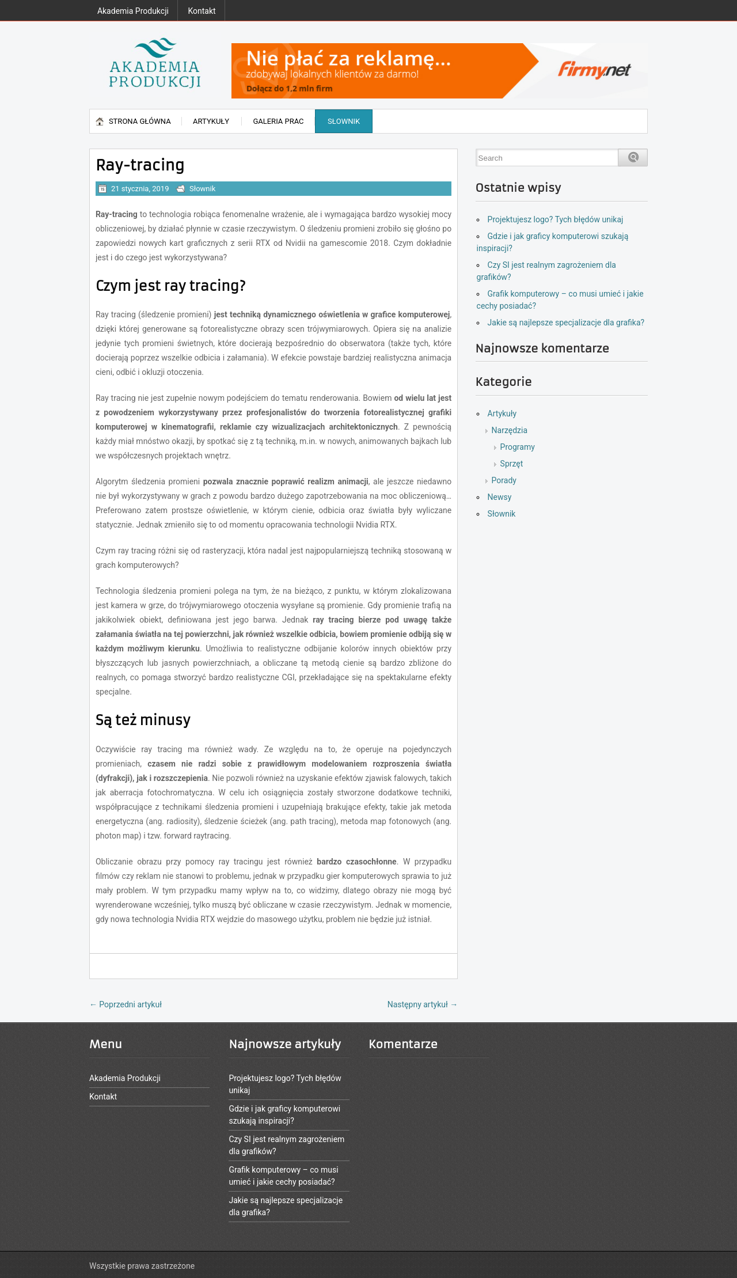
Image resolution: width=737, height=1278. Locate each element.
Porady (504, 480)
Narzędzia (509, 430)
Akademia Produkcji (133, 11)
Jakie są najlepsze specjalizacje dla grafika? (566, 322)
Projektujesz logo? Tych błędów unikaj (556, 219)
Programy (517, 447)
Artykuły (211, 121)
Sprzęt (511, 463)
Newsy (500, 497)
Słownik (344, 121)
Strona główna (140, 121)
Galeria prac (278, 121)
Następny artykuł (423, 1004)
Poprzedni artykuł (125, 1004)
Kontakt (201, 11)
